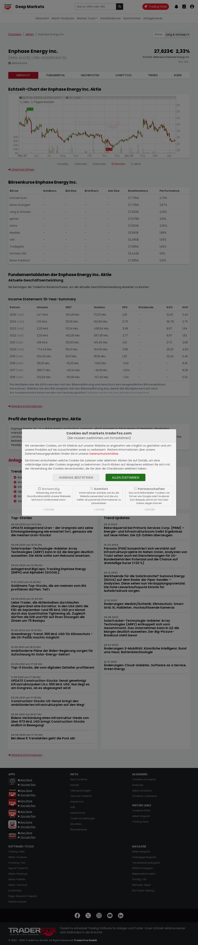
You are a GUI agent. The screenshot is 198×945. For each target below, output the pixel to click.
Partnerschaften (151, 489)
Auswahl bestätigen (76, 477)
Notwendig (51, 489)
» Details (48, 509)
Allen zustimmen (125, 477)
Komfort (101, 489)
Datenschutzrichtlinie (104, 454)
